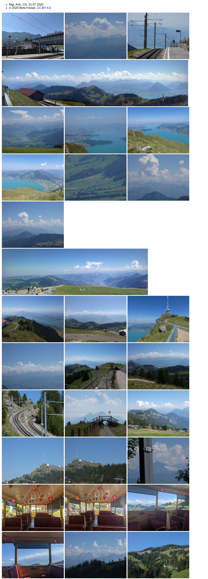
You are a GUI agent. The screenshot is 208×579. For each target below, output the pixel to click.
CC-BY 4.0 (44, 7)
